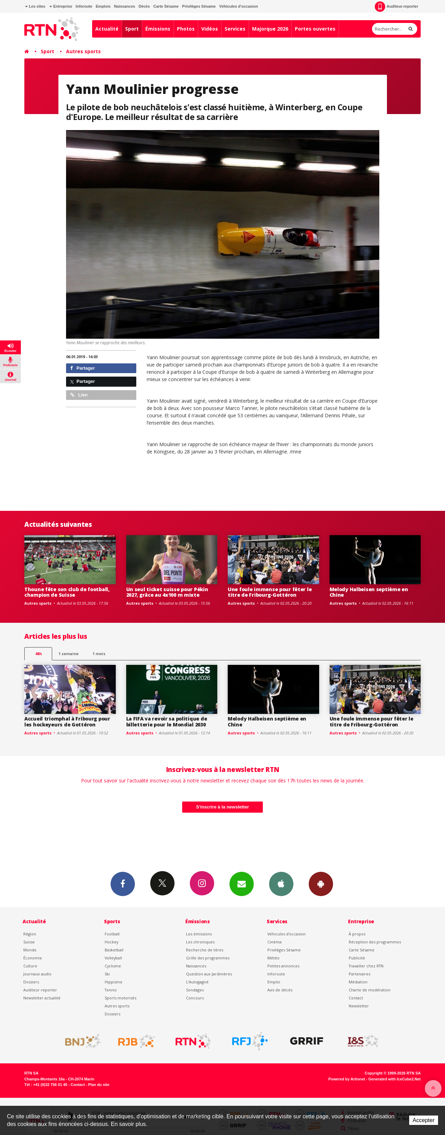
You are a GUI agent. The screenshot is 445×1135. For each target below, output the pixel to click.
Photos (186, 28)
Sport (132, 28)
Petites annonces (283, 966)
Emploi (273, 982)
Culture (30, 966)
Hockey (111, 942)
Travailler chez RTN (366, 966)
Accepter (424, 1120)
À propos (357, 934)
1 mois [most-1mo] (98, 653)
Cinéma (274, 942)
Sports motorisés (120, 998)
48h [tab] (38, 653)
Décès (144, 6)
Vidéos (209, 28)
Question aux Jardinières (209, 974)
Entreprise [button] (60, 6)
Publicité (357, 958)
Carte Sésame (166, 6)
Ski (107, 974)
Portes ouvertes (315, 28)
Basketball (114, 950)
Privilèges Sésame (199, 6)
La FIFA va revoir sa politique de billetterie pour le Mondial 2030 (166, 721)
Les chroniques (200, 942)
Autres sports (83, 51)
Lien (79, 394)
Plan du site (98, 1084)
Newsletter (359, 1006)
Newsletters (241, 883)
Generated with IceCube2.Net (395, 1079)
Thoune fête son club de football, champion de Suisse (67, 592)
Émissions (157, 28)
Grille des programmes (207, 958)
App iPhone (281, 883)
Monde (30, 950)
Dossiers (31, 982)
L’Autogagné (197, 982)
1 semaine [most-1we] (68, 653)
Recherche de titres (204, 950)
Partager (82, 368)
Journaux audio (37, 974)
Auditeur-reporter (396, 6)
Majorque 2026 (270, 28)
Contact (356, 998)
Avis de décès (279, 990)
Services (235, 28)
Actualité (107, 28)
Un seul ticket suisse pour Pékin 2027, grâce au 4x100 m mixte (167, 592)
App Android (321, 883)
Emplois (103, 6)
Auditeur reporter (40, 990)
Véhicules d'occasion (238, 6)
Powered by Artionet (347, 1079)
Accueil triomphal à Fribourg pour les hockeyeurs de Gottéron (67, 721)
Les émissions (199, 934)
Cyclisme (113, 966)
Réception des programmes (375, 942)
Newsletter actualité (41, 998)
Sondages (195, 990)
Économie (32, 958)
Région (29, 934)
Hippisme (113, 982)
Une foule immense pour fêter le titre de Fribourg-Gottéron (270, 592)
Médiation (358, 982)
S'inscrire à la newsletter (222, 807)
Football (112, 934)
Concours (195, 998)
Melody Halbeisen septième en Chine (369, 592)
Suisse (29, 942)
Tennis (110, 990)
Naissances (124, 6)
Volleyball (113, 958)
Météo (273, 958)
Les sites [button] (35, 6)
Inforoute (84, 6)
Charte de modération (369, 990)
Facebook (123, 883)
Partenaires (359, 974)
